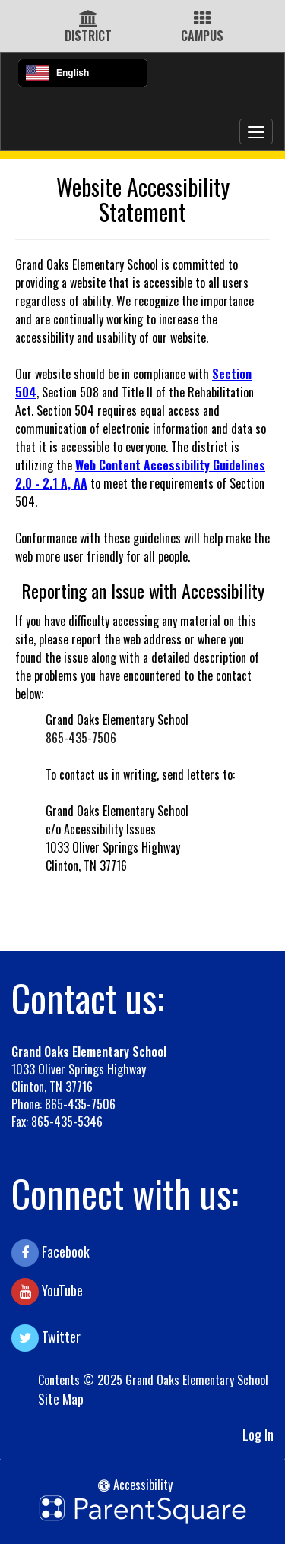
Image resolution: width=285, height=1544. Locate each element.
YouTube (47, 1291)
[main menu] (256, 131)
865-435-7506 (81, 738)
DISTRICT (88, 36)
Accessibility (135, 1485)
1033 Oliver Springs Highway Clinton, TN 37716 (78, 1078)
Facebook (50, 1253)
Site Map (61, 1399)
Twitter (46, 1338)
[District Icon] (88, 19)
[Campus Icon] (202, 19)
